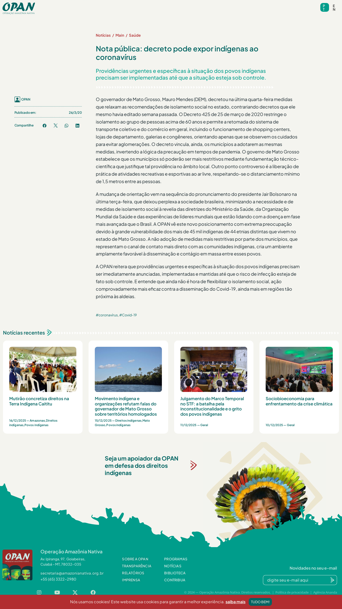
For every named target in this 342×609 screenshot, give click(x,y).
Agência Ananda (325, 592)
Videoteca (203, 5)
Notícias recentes (24, 332)
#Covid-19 (128, 315)
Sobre (78, 5)
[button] (78, 5)
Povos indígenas (36, 425)
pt (324, 7)
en (334, 7)
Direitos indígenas (128, 420)
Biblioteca (173, 5)
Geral (204, 425)
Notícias (143, 5)
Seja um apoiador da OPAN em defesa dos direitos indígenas (141, 465)
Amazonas (37, 420)
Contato (233, 5)
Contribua (80, 13)
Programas (111, 5)
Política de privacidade (292, 592)
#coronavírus (107, 315)
